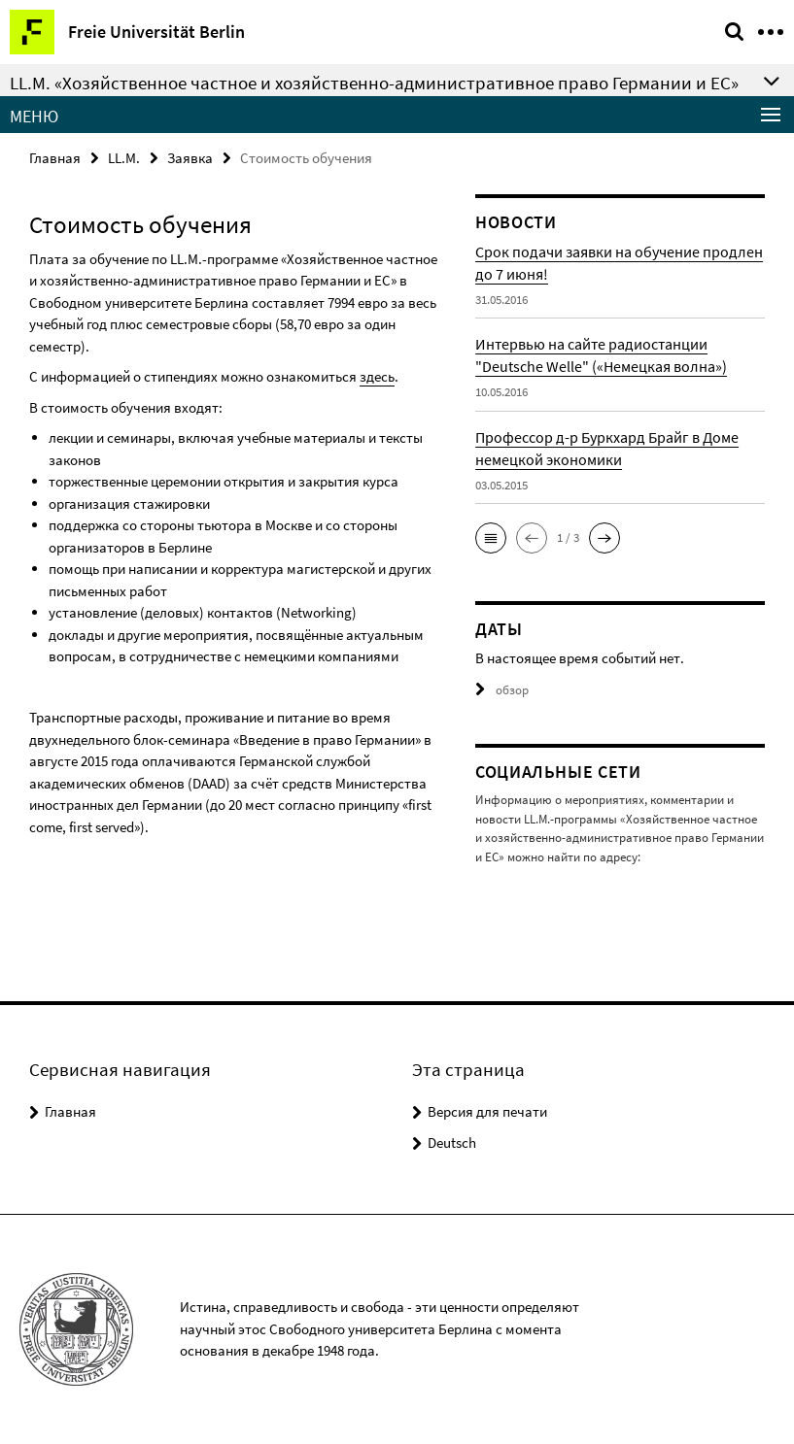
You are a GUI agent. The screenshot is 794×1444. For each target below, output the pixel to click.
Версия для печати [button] (487, 1111)
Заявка (190, 158)
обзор (502, 690)
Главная (55, 158)
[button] (490, 538)
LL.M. (124, 158)
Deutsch (452, 1142)
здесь (377, 376)
